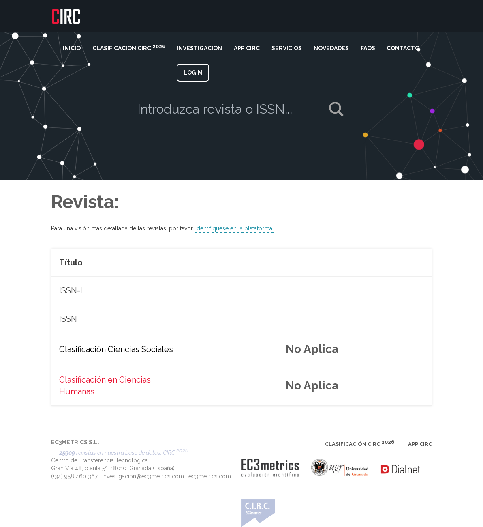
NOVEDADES (331, 48)
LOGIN (193, 72)
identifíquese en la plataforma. (234, 228)
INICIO (72, 48)
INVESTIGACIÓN (199, 48)
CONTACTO (403, 48)
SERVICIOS (286, 48)
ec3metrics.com (209, 476)
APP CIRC (247, 48)
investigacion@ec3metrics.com (143, 476)
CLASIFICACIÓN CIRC (128, 47)
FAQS (368, 48)
